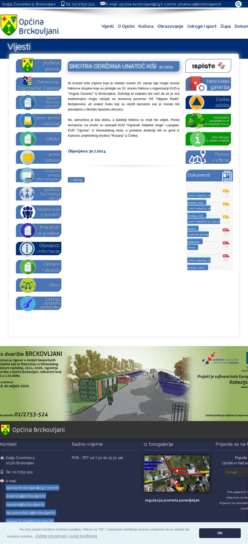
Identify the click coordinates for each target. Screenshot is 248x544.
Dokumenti (198, 175)
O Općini (126, 26)
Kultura (145, 26)
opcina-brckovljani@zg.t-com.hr (147, 4)
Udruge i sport (202, 26)
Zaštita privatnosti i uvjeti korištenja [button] (66, 536)
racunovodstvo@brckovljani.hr (30, 513)
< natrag (76, 180)
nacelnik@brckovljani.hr (25, 505)
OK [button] (220, 533)
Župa (226, 26)
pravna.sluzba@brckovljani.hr (29, 521)
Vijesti (108, 26)
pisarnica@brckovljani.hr (199, 4)
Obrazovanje (170, 26)
